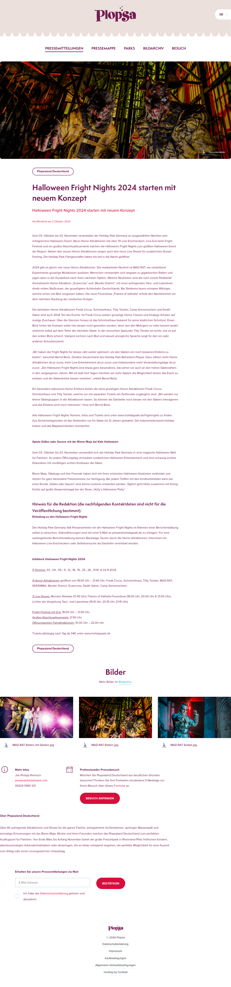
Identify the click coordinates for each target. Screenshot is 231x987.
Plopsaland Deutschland (53, 171)
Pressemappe (103, 48)
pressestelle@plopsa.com (31, 780)
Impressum (115, 951)
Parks (129, 48)
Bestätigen (110, 883)
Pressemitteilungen (64, 48)
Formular (119, 786)
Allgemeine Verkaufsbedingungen (115, 965)
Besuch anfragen (100, 798)
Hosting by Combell (115, 972)
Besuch (179, 48)
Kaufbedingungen (115, 958)
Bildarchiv (153, 48)
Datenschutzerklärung (54, 893)
